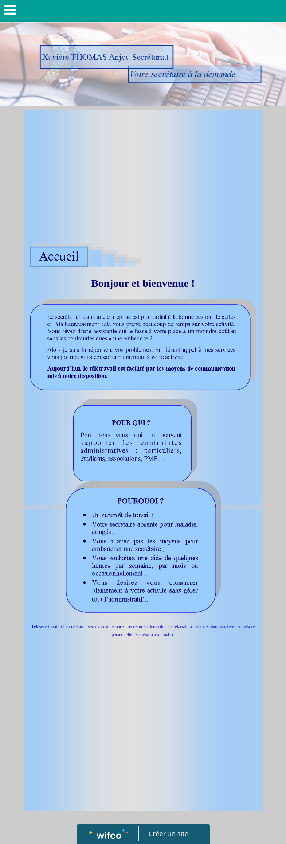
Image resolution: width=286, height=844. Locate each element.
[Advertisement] (143, 177)
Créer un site (168, 833)
